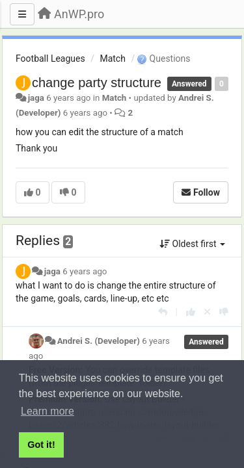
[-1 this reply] (223, 312)
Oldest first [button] (192, 244)
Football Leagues (50, 58)
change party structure (96, 82)
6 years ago (84, 271)
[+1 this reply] (190, 312)
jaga (36, 98)
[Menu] (22, 14)
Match (112, 58)
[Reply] (162, 312)
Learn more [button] (47, 411)
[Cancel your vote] (207, 312)
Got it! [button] (41, 444)
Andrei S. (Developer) (98, 341)
